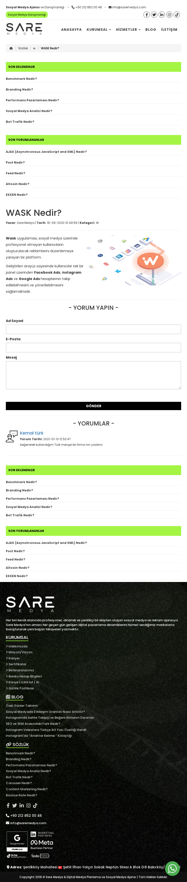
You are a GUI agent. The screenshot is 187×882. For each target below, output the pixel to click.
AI (37, 682)
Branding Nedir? (19, 89)
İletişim (169, 29)
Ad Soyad (14, 320)
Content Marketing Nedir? (27, 789)
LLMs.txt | (28, 682)
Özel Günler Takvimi (21, 705)
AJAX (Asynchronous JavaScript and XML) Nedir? (46, 152)
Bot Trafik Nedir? (20, 122)
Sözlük (23, 48)
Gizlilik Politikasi (20, 688)
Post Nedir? (15, 162)
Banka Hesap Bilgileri (24, 676)
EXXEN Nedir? (17, 195)
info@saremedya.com (129, 7)
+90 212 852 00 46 (88, 7)
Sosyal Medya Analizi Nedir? (29, 111)
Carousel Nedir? (19, 783)
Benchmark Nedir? (21, 79)
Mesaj (11, 357)
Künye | (13, 682)
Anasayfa (71, 29)
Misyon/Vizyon (19, 652)
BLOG (14, 697)
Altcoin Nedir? (17, 184)
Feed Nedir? (15, 173)
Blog (150, 29)
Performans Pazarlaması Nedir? (32, 100)
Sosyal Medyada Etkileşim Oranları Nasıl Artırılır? (45, 711)
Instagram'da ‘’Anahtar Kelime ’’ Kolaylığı (39, 735)
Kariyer (13, 658)
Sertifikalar (16, 664)
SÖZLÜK (17, 744)
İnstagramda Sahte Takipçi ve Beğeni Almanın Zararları (50, 717)
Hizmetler (128, 29)
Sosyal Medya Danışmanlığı (27, 15)
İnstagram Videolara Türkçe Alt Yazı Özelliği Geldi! (46, 729)
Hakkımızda (17, 646)
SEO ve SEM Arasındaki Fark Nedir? (33, 723)
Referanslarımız (20, 670)
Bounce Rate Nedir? (21, 795)
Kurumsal (99, 29)
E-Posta (13, 339)
